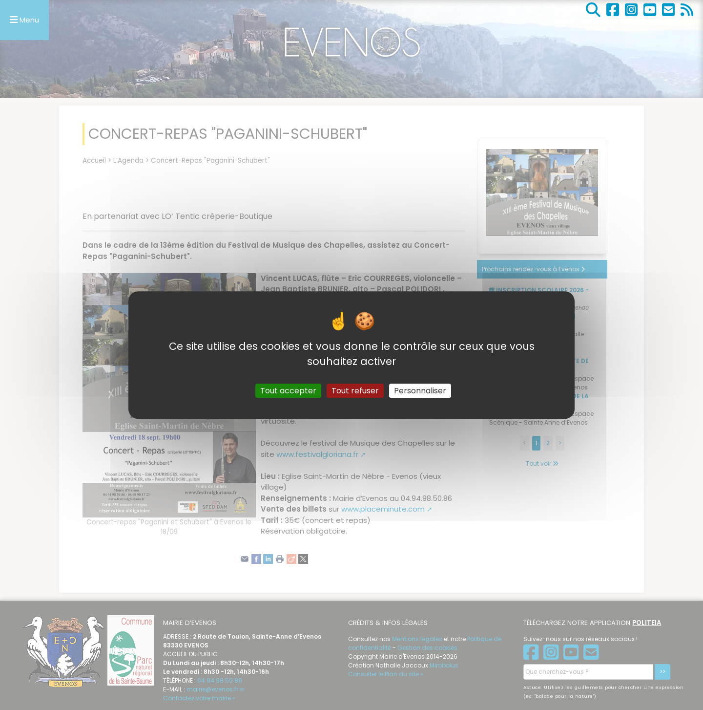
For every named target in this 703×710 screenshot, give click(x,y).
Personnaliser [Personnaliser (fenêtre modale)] (420, 390)
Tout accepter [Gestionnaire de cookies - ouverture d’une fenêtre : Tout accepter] (288, 390)
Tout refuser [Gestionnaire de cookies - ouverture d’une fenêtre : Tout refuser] (355, 390)
